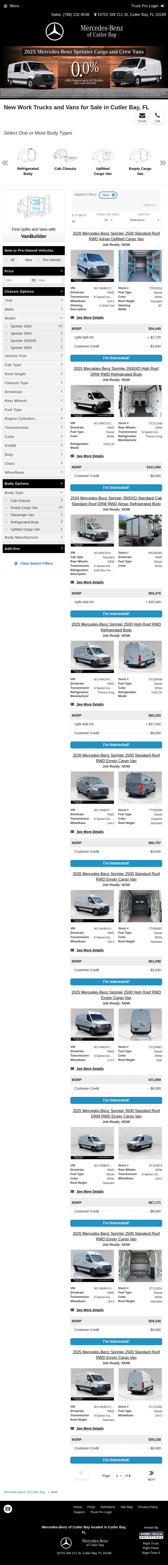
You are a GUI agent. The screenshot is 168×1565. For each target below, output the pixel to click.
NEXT (151, 1475)
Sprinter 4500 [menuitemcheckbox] (20, 348)
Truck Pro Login (101, 1512)
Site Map (126, 1507)
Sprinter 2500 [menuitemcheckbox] (20, 326)
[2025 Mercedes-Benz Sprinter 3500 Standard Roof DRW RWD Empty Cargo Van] (116, 1113)
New (106, 195)
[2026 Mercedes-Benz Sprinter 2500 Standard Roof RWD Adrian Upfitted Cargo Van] (116, 236)
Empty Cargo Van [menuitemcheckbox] (24, 508)
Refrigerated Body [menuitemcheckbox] (24, 522)
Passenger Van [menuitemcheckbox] (22, 515)
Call (157, 117)
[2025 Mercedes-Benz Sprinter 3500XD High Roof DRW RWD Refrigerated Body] (116, 371)
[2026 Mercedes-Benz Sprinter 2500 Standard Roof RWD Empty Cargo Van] (116, 758)
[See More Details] (87, 317)
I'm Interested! (116, 358)
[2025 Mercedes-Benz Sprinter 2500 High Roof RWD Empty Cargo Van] (116, 995)
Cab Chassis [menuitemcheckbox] (20, 501)
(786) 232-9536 (76, 15)
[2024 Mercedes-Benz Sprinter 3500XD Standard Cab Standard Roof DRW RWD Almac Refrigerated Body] (116, 500)
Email (142, 117)
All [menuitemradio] (12, 260)
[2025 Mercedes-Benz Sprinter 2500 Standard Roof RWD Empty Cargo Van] (116, 1236)
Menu (11, 6)
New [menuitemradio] (28, 260)
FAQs (91, 1507)
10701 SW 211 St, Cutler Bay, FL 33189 (130, 15)
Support (79, 1512)
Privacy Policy (148, 1507)
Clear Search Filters (34, 563)
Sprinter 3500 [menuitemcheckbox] (20, 333)
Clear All (150, 205)
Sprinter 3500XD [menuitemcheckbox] (23, 341)
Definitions (108, 1507)
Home (78, 1507)
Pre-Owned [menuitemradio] (51, 260)
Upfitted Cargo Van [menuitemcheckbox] (25, 529)
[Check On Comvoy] (8, 1509)
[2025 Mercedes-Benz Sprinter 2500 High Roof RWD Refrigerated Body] (116, 627)
